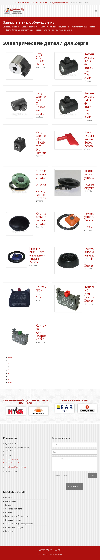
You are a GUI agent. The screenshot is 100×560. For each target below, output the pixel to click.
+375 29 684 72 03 (11, 462)
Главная (15, 27)
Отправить (74, 486)
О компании (10, 501)
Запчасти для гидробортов (83, 27)
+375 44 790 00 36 (22, 3)
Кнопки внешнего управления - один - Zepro (38, 255)
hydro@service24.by (60, 3)
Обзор (92, 475)
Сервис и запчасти (30, 27)
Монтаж (8, 512)
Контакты (9, 531)
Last (10, 382)
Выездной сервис (13, 520)
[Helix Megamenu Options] (96, 11)
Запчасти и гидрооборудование (55, 27)
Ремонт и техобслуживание (17, 516)
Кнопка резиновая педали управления (45, 218)
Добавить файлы (60, 475)
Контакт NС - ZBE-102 (42, 292)
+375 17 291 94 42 (40, 3)
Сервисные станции (14, 527)
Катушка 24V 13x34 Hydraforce (44, 59)
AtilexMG (58, 554)
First (10, 357)
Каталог (8, 505)
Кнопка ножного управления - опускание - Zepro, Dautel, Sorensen (45, 184)
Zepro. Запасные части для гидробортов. (24, 30)
